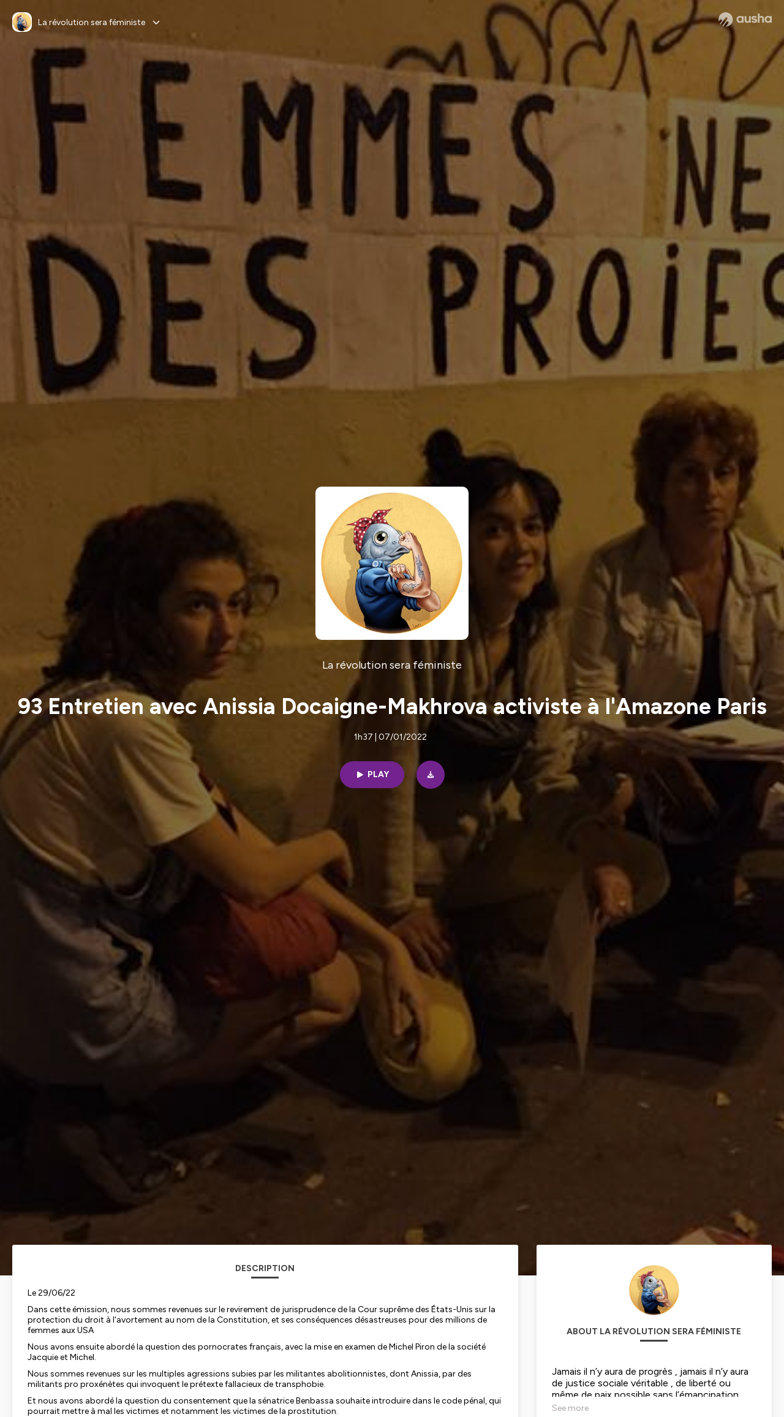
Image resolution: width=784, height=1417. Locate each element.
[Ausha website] (745, 19)
